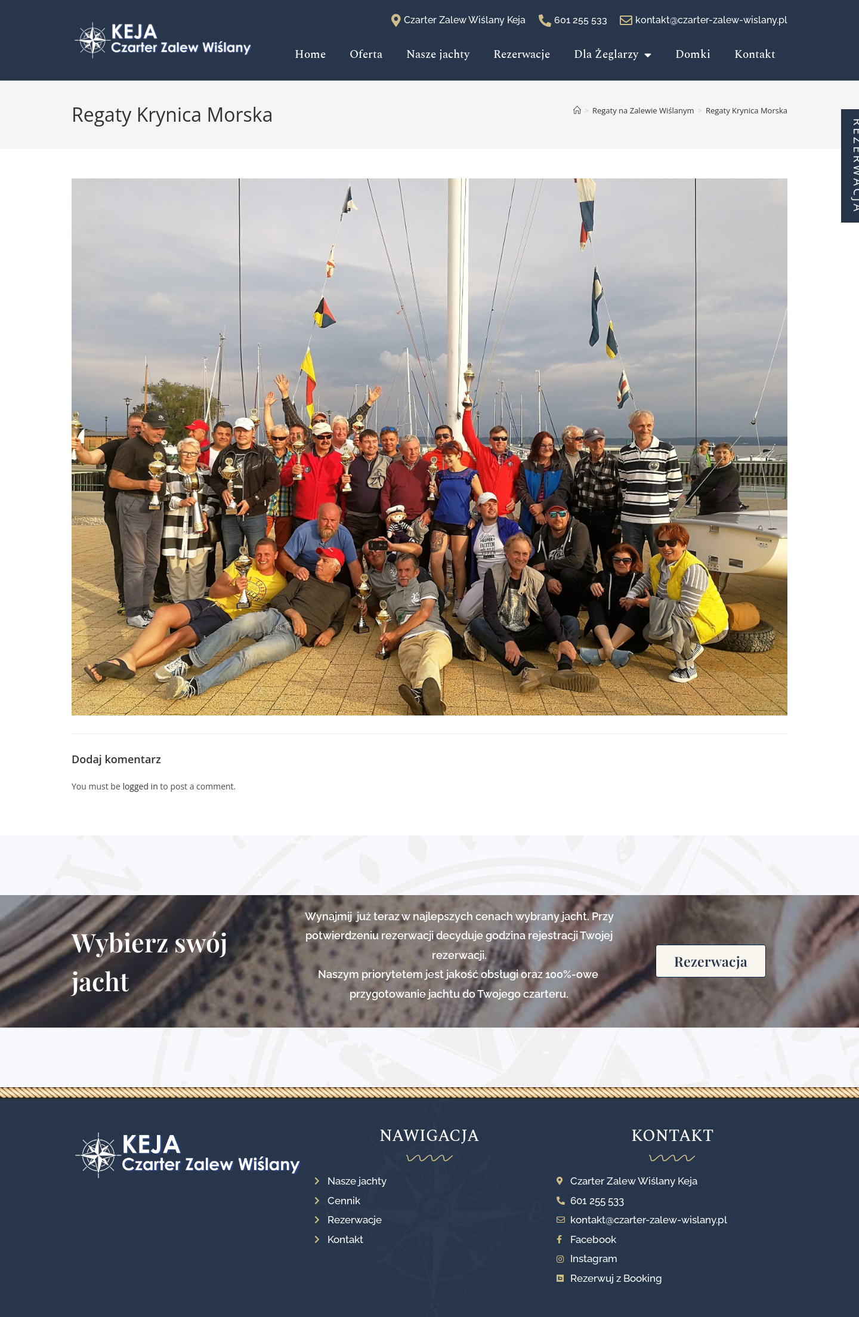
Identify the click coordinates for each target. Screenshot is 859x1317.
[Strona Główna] (577, 110)
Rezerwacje (521, 54)
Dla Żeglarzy (612, 54)
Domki (692, 54)
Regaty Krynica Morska (746, 110)
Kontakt (754, 54)
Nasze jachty (437, 54)
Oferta (366, 54)
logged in (139, 786)
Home (310, 54)
